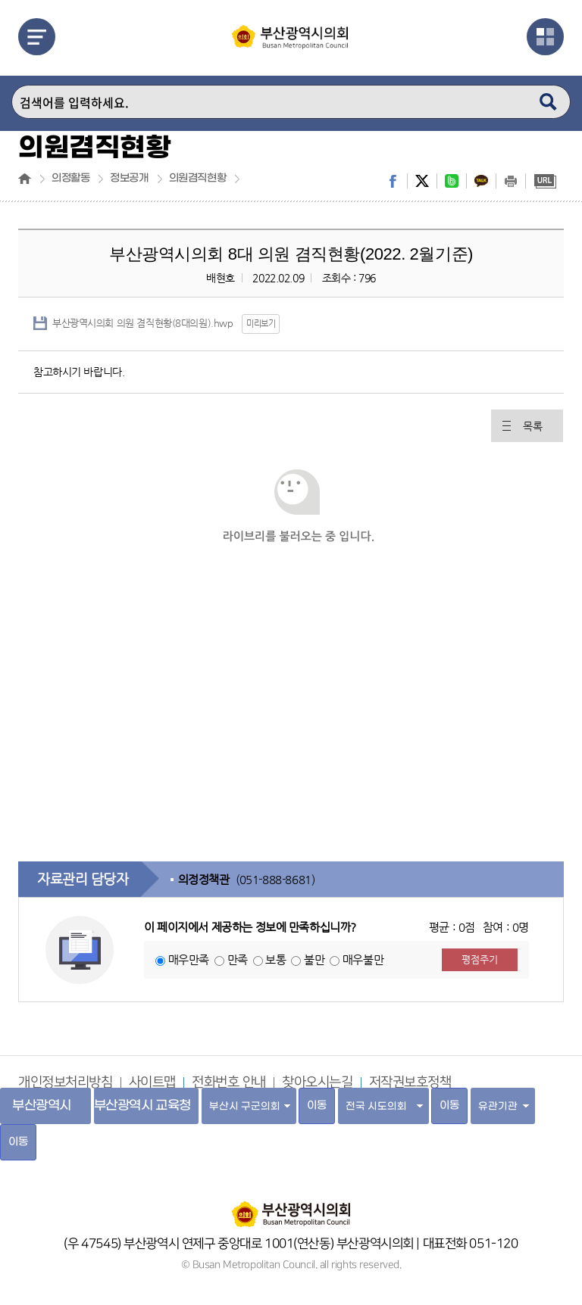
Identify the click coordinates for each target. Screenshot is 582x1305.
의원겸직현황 (197, 178)
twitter (422, 180)
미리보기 (260, 324)
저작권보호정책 (410, 1082)
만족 (237, 959)
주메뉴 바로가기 (0, 0)
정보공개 (129, 178)
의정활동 (70, 178)
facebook (392, 180)
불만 (314, 959)
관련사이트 (545, 36)
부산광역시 (41, 1105)
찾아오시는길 (317, 1082)
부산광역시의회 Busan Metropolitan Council (291, 47)
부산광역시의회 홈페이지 (291, 1206)
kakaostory (481, 180)
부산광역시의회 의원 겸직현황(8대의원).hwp (142, 323)
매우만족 (188, 959)
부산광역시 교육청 (142, 1105)
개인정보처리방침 (65, 1082)
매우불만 (363, 959)
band (451, 180)
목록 (532, 426)
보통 (275, 959)
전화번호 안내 (229, 1082)
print (511, 180)
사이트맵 (152, 1082)
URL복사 (545, 180)
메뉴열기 (36, 36)
